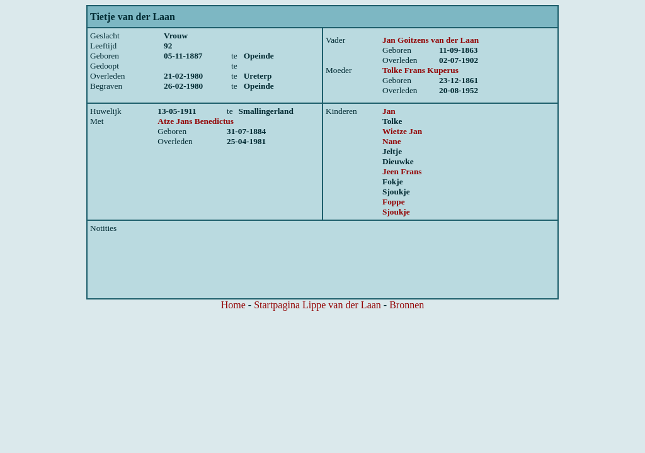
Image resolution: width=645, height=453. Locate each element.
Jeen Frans (402, 171)
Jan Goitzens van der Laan (430, 40)
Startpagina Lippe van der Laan (317, 304)
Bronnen (406, 304)
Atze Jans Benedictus (195, 121)
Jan (389, 111)
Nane (391, 141)
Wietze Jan (402, 131)
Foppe (393, 201)
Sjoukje (396, 211)
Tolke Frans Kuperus (420, 70)
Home (233, 304)
